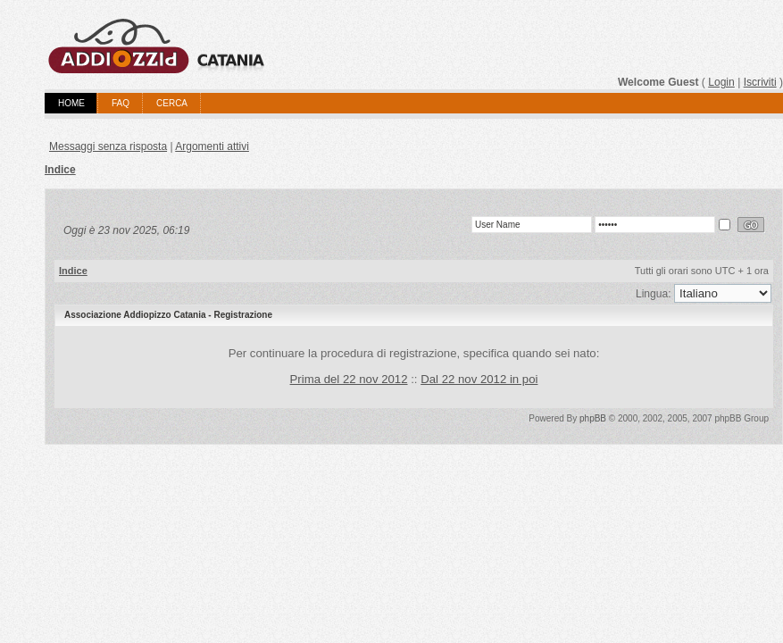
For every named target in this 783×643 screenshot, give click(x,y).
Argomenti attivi (212, 146)
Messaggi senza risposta (108, 146)
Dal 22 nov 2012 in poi (479, 379)
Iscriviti (760, 82)
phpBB (592, 418)
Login (721, 82)
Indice (60, 169)
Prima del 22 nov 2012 (349, 379)
